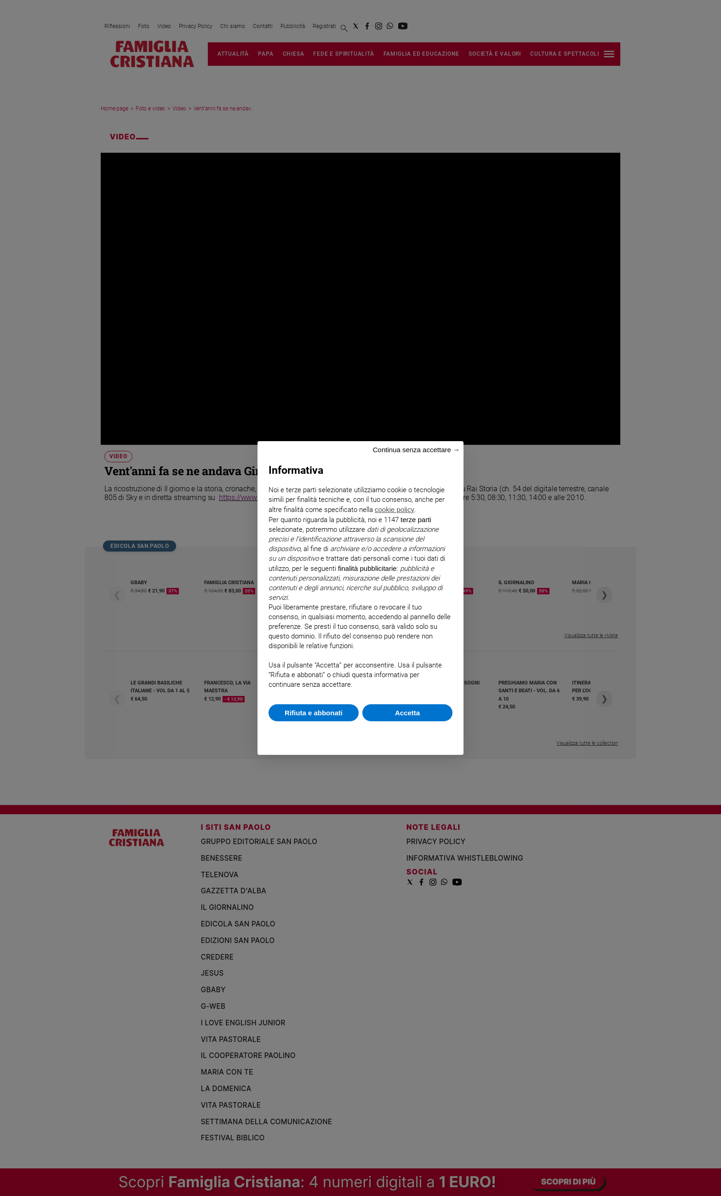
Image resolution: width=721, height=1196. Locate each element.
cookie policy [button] (394, 509)
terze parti (416, 519)
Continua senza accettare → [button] (416, 450)
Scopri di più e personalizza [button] (360, 733)
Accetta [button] (407, 713)
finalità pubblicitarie (367, 568)
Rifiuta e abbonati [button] (314, 713)
